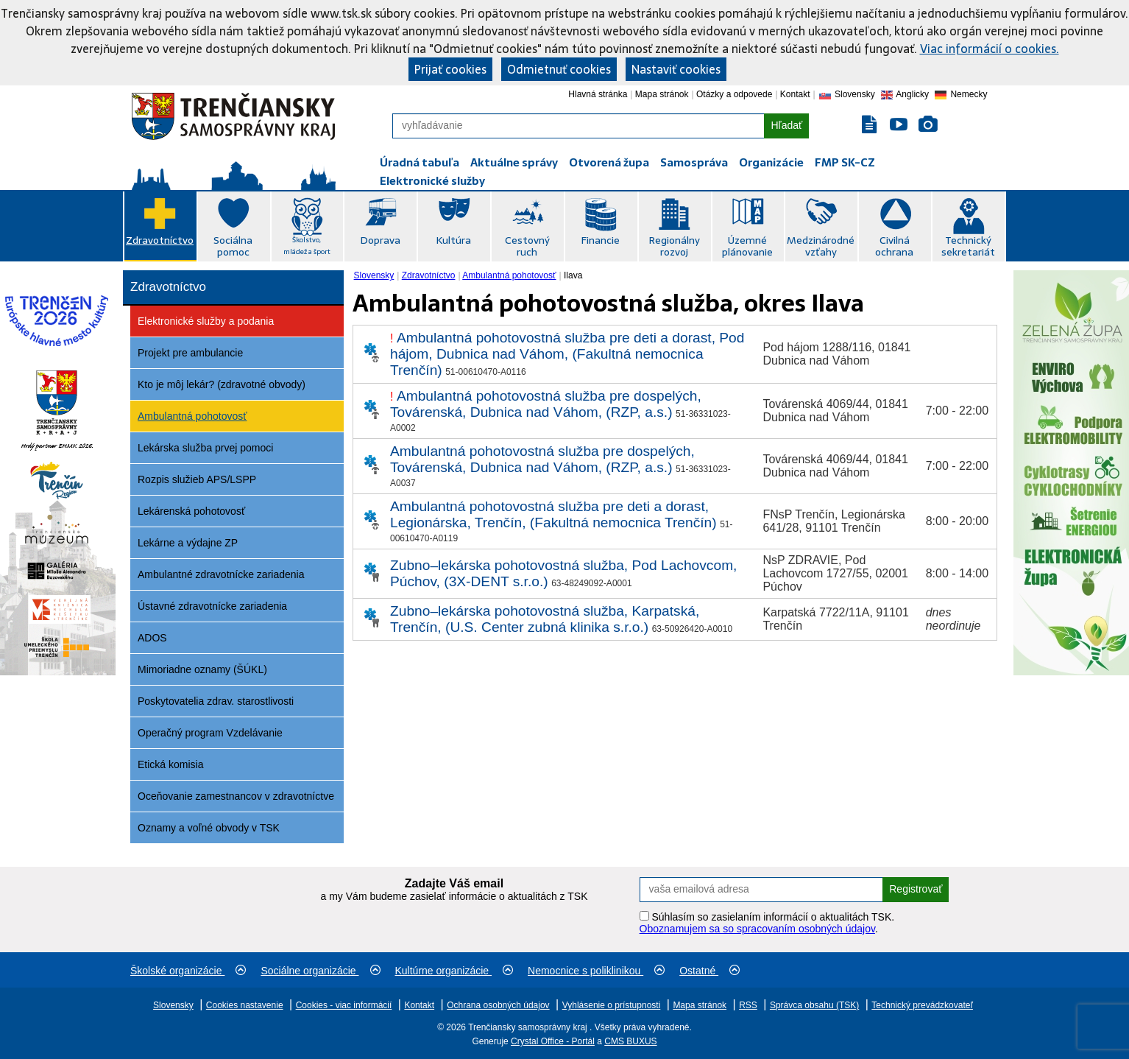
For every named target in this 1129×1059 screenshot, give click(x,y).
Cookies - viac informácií (344, 1005)
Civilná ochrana (894, 246)
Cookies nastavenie (244, 1005)
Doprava (380, 240)
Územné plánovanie (747, 246)
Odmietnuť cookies (559, 69)
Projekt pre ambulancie (190, 353)
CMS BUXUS (630, 1041)
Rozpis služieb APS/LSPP (197, 479)
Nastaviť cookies (676, 69)
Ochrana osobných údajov (498, 1005)
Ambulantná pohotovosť (192, 416)
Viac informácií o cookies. (989, 48)
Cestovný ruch (527, 246)
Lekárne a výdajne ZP (188, 543)
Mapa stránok (662, 94)
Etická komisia (170, 764)
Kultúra (453, 240)
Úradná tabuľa (419, 162)
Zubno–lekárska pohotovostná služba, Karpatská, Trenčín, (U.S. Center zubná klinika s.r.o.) (544, 619)
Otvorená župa (609, 162)
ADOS (152, 638)
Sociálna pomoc (232, 246)
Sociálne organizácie (320, 971)
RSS (748, 1005)
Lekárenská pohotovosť (191, 511)
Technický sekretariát (968, 246)
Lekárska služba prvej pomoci (205, 448)
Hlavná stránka (597, 94)
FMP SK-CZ (845, 162)
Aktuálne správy (514, 162)
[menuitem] (375, 275)
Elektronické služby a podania (206, 321)
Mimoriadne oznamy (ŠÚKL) (202, 669)
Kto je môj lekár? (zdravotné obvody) (221, 384)
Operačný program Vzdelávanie (210, 733)
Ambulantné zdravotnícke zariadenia (221, 574)
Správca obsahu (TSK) (814, 1005)
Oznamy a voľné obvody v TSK (209, 828)
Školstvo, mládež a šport (306, 245)
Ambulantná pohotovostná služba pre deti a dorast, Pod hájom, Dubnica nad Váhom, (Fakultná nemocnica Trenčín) (567, 354)
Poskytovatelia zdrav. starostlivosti (216, 701)
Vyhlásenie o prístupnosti (611, 1005)
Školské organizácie (188, 971)
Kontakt (795, 94)
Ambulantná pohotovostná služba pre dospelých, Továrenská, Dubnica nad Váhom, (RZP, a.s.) (545, 404)
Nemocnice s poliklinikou (596, 971)
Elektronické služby (432, 181)
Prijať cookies (450, 69)
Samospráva (694, 162)
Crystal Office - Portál (553, 1041)
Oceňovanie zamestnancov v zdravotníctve (236, 796)
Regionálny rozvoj (674, 246)
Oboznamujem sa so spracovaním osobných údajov (757, 929)
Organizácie (771, 162)
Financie (600, 240)
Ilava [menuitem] (573, 275)
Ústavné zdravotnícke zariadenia (212, 606)
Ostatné (709, 971)
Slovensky (374, 275)
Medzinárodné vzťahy (820, 246)
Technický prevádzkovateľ (922, 1005)
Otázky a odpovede (734, 94)
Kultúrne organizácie (454, 971)
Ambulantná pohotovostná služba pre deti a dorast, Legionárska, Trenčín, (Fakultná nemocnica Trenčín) (553, 514)
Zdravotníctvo (160, 240)
